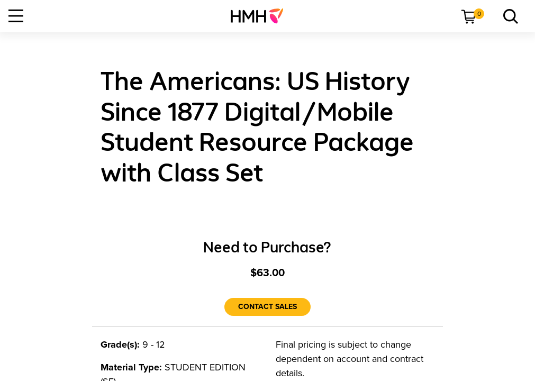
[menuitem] (261, 16)
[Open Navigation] (15, 15)
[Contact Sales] (267, 307)
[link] (261, 16)
